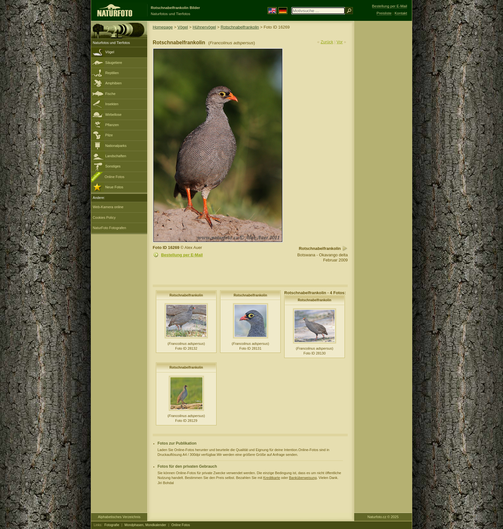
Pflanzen (112, 125)
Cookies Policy (104, 217)
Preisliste (384, 13)
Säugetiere (113, 62)
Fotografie (112, 525)
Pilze (109, 135)
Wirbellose (113, 114)
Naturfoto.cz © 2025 (383, 517)
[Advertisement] (383, 123)
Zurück (327, 41)
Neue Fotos (114, 187)
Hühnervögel (204, 27)
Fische (110, 94)
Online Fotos (114, 177)
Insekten (111, 104)
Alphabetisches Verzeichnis (119, 517)
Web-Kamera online (108, 207)
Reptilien (112, 73)
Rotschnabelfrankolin (240, 27)
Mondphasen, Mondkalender (145, 525)
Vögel (109, 52)
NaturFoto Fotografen (109, 228)
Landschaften (115, 156)
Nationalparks (116, 146)
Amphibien (113, 83)
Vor (340, 41)
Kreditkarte (271, 478)
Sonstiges (113, 166)
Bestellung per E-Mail (182, 254)
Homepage (163, 27)
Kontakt (401, 13)
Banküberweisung (303, 478)
